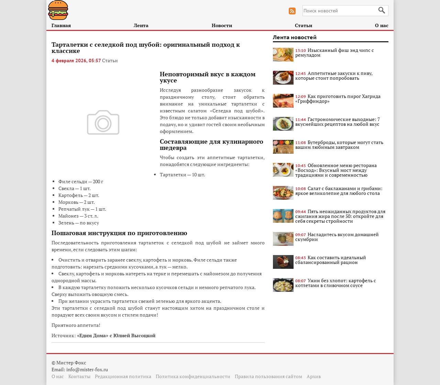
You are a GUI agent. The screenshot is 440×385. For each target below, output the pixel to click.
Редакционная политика (123, 376)
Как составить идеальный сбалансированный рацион (330, 259)
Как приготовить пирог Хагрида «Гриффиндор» (338, 98)
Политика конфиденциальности (193, 376)
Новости (222, 25)
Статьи (303, 25)
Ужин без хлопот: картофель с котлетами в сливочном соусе (335, 282)
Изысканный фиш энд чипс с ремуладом (334, 52)
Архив (314, 376)
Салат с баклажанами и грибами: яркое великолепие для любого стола (339, 190)
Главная (61, 25)
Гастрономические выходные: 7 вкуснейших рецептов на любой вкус (337, 121)
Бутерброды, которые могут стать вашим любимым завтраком (339, 144)
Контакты (79, 376)
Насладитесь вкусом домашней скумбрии (337, 236)
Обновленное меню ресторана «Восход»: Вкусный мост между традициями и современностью (336, 170)
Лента (141, 25)
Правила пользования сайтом (268, 376)
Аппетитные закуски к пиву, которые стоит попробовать (333, 75)
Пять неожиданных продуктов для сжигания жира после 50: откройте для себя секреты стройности (340, 216)
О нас (381, 25)
